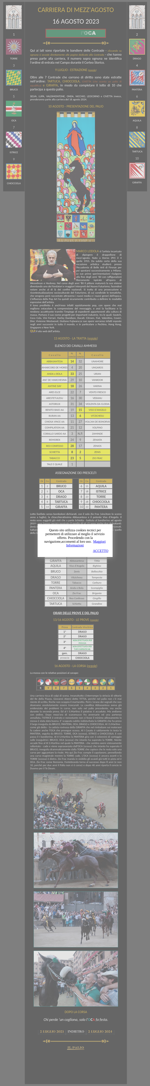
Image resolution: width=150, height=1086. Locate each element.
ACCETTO (100, 551)
